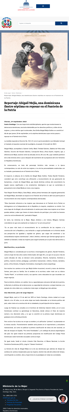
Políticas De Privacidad (14, 402)
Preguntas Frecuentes (14, 405)
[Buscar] (61, 23)
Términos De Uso (12, 400)
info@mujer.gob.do (9, 398)
